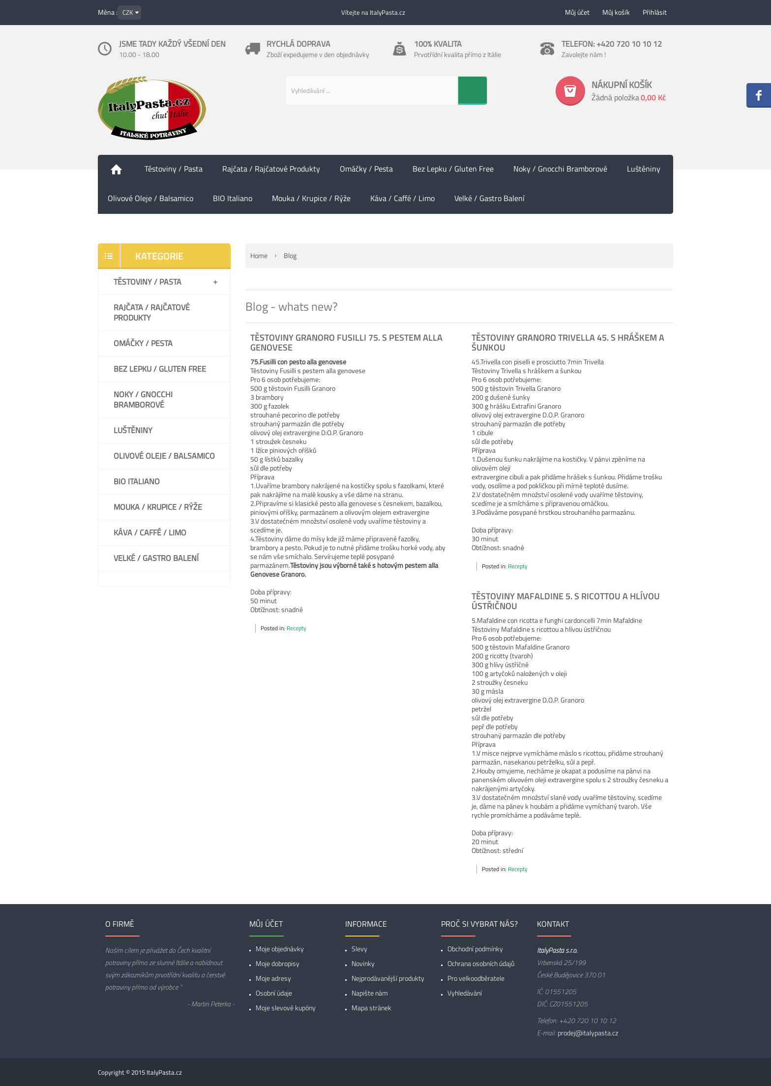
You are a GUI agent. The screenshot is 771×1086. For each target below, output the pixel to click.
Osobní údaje (274, 993)
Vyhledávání (464, 993)
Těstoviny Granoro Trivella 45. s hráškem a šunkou (568, 342)
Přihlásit (655, 12)
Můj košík (616, 12)
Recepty (296, 628)
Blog (290, 255)
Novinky (363, 963)
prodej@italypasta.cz (588, 1032)
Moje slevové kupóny (286, 1007)
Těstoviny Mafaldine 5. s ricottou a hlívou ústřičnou (566, 601)
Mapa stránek (371, 1007)
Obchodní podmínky (475, 948)
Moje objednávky (280, 948)
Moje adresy (273, 978)
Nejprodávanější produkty (388, 978)
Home (258, 255)
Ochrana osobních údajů (480, 963)
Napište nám (370, 993)
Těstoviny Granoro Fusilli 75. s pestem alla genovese (346, 342)
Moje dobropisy (277, 963)
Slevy (359, 948)
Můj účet (577, 12)
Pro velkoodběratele (475, 978)
